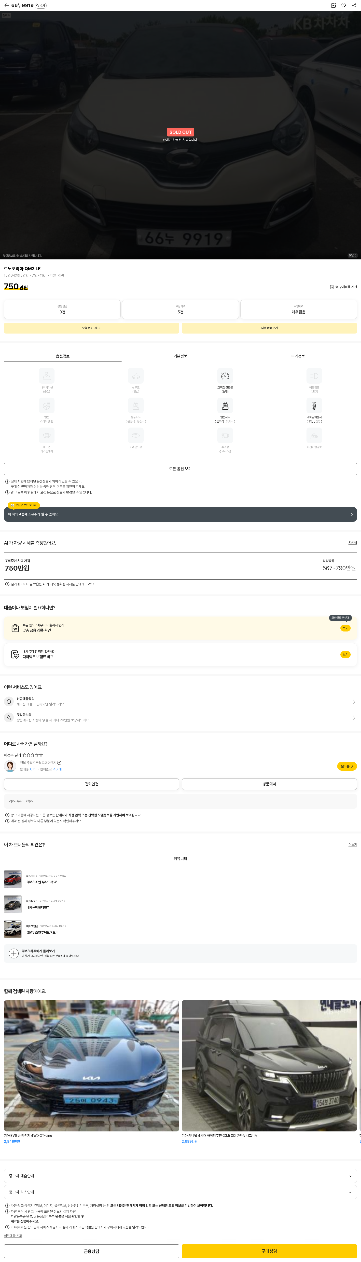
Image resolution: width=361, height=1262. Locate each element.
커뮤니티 (180, 858)
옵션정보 (63, 356)
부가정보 (298, 356)
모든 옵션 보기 (180, 469)
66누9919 (29, 5)
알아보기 (180, 628)
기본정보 (180, 356)
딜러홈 (345, 766)
